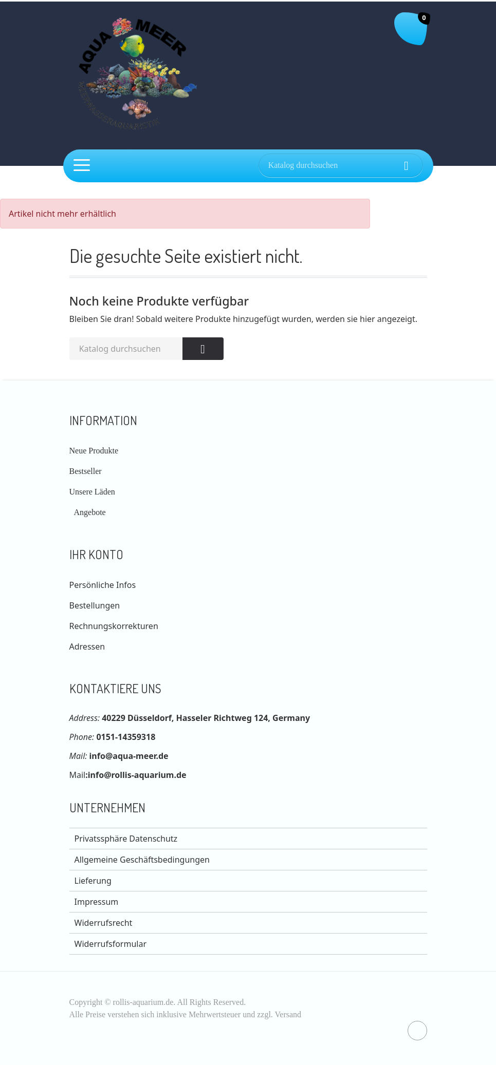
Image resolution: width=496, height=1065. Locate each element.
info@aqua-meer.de (129, 756)
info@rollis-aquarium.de (137, 775)
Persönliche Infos (102, 585)
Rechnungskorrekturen (113, 626)
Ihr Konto (96, 554)
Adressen (87, 646)
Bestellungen (94, 605)
